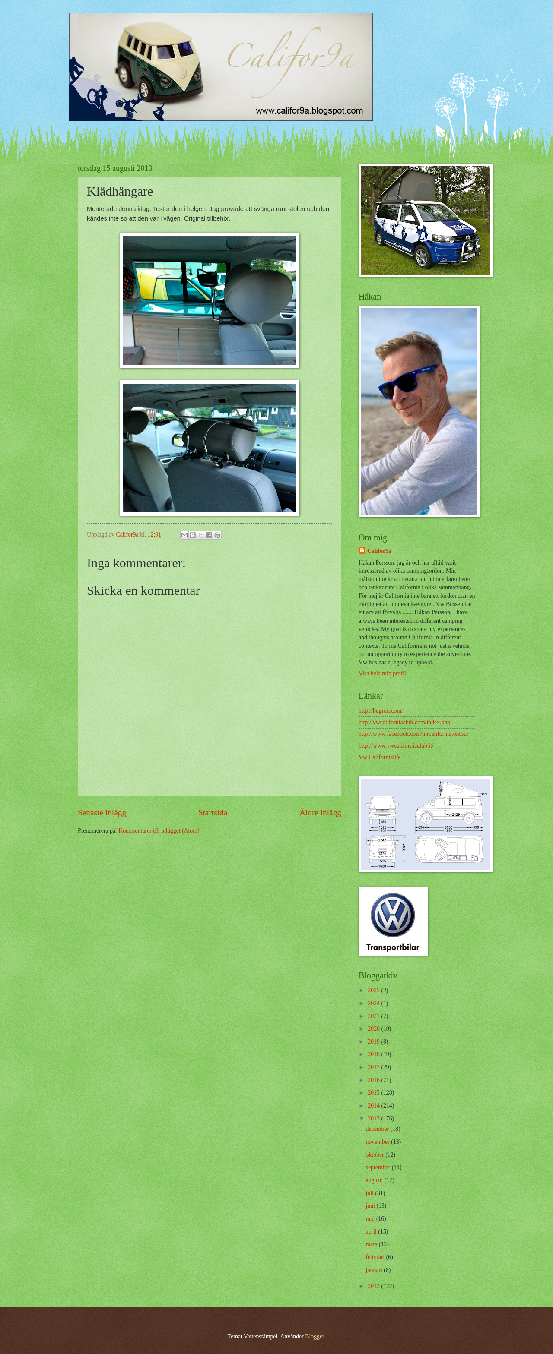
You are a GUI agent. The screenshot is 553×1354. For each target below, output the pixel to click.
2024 (374, 1003)
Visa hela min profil (382, 673)
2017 (374, 1067)
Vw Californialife (380, 757)
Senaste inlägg (102, 812)
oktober (376, 1155)
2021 (374, 1016)
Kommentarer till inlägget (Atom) (158, 830)
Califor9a (379, 551)
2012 (374, 1286)
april (372, 1231)
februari (376, 1257)
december (378, 1129)
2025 (374, 990)
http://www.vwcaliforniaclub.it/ (396, 745)
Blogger (314, 1336)
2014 (374, 1105)
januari (375, 1270)
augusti (375, 1180)
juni (371, 1206)
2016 (374, 1080)
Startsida (213, 812)
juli (370, 1193)
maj (371, 1218)
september (379, 1167)
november (378, 1142)
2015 (374, 1092)
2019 (374, 1041)
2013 (374, 1118)
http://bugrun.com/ (381, 710)
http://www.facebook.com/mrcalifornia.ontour (414, 734)
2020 (374, 1029)
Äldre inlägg (320, 812)
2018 (374, 1054)
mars (372, 1244)
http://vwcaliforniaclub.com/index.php (404, 722)
